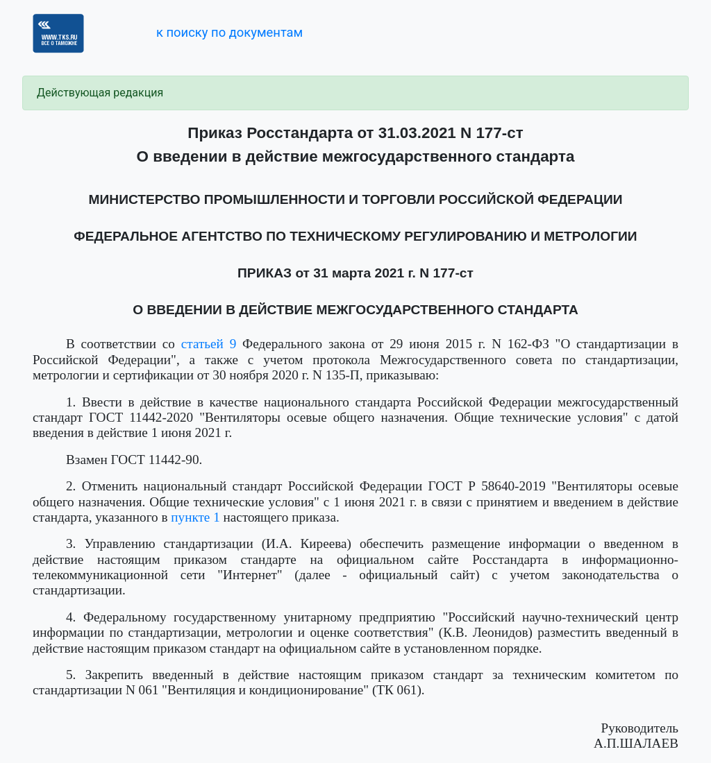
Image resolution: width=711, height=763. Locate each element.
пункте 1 (195, 517)
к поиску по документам (229, 32)
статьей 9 (208, 343)
